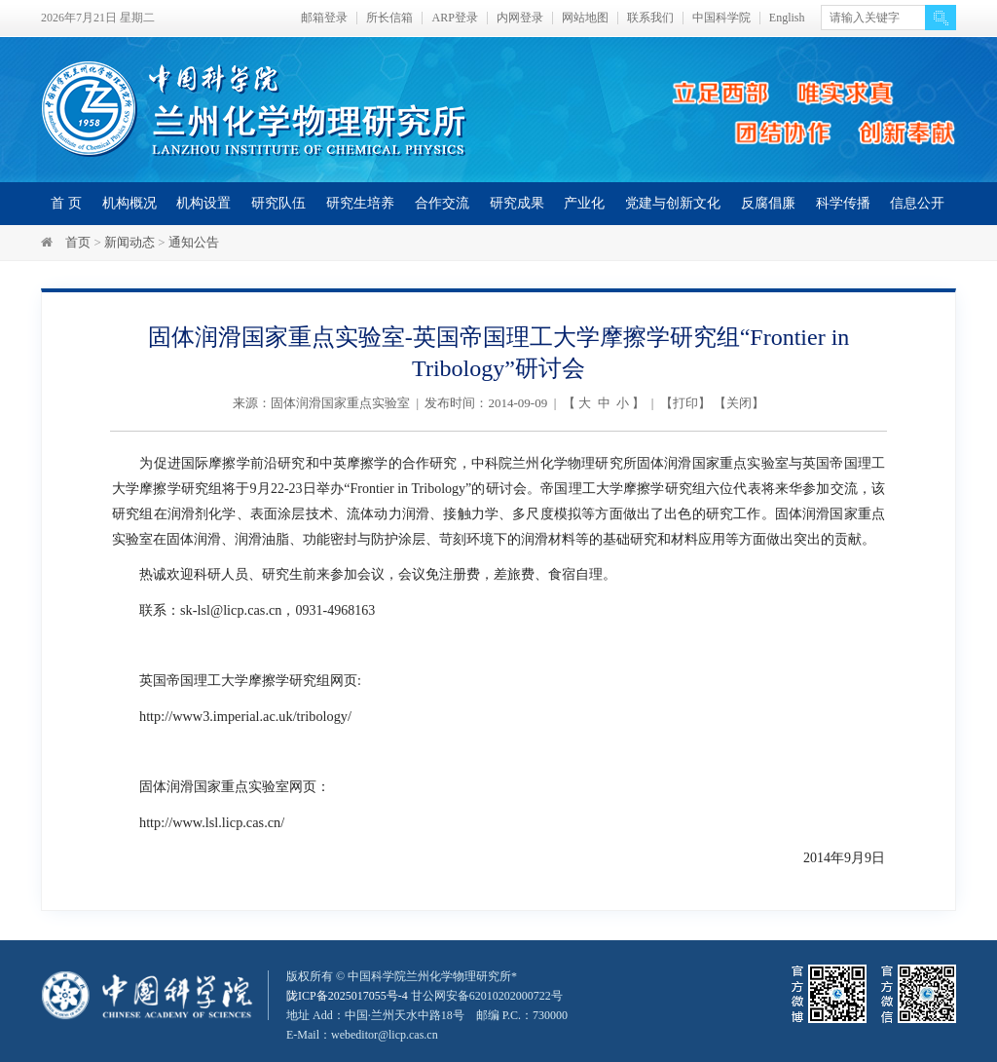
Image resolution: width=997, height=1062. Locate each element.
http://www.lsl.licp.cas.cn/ (210, 820)
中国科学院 (721, 18)
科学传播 (843, 203)
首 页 (66, 203)
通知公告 (193, 242)
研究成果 (517, 203)
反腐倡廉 (768, 203)
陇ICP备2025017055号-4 (347, 993)
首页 (78, 242)
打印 (685, 403)
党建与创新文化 (672, 203)
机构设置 (203, 203)
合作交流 (442, 203)
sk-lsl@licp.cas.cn (229, 609)
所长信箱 (389, 18)
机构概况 (129, 203)
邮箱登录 (324, 18)
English (787, 18)
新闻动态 (129, 242)
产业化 (584, 203)
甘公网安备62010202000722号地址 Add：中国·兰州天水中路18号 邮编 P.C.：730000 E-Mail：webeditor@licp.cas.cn (427, 1012)
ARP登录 (454, 18)
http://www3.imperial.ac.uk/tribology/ (243, 714)
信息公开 (917, 203)
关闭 (739, 403)
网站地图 (585, 18)
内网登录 (520, 18)
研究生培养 (360, 203)
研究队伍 (278, 203)
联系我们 (650, 18)
